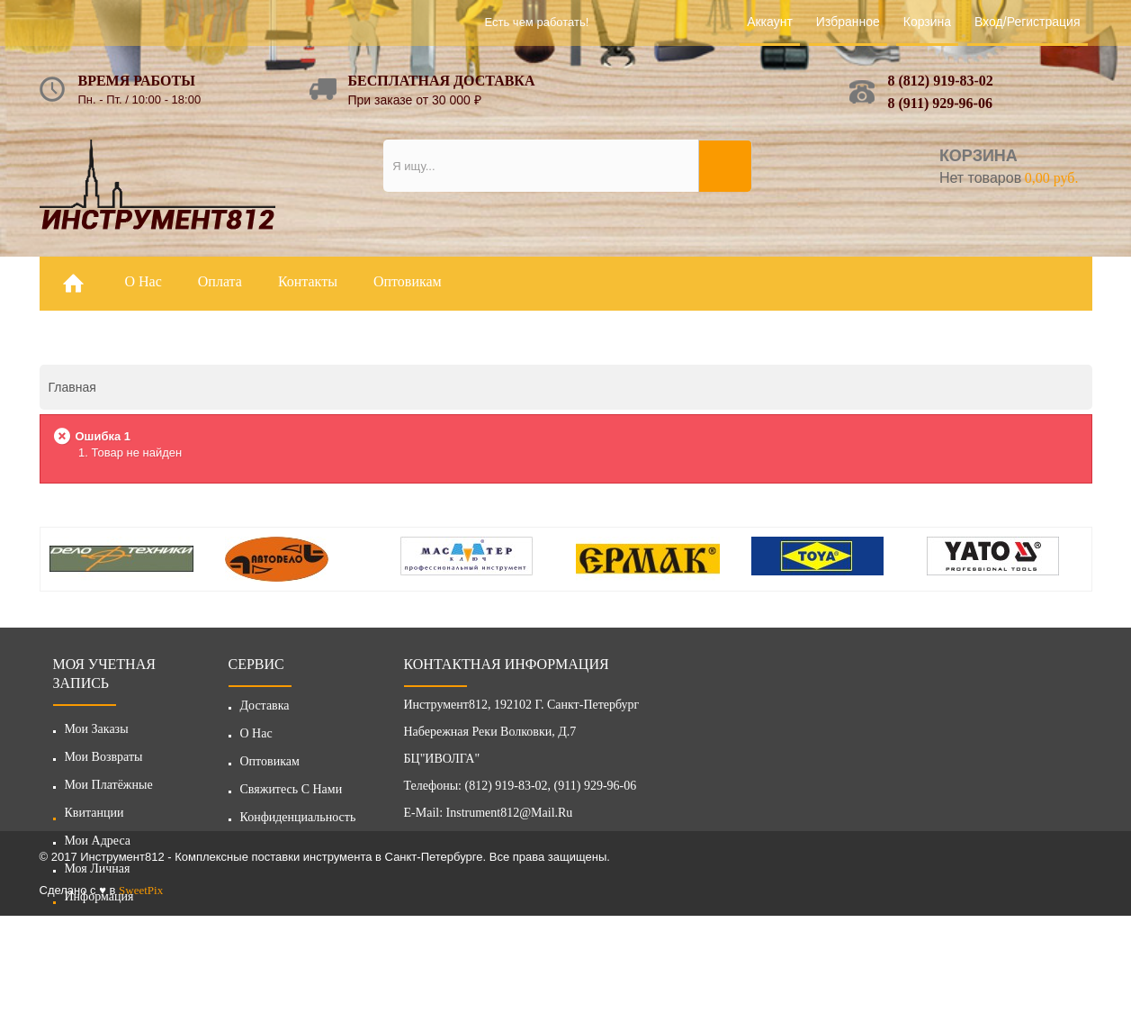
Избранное (848, 21)
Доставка (265, 710)
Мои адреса (98, 840)
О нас (256, 738)
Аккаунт (770, 21)
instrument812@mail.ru (509, 817)
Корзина (927, 21)
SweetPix (141, 996)
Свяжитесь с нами (291, 793)
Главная (72, 387)
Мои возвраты (104, 757)
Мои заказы (97, 729)
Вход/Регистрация (1027, 21)
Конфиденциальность (298, 821)
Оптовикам (270, 766)
